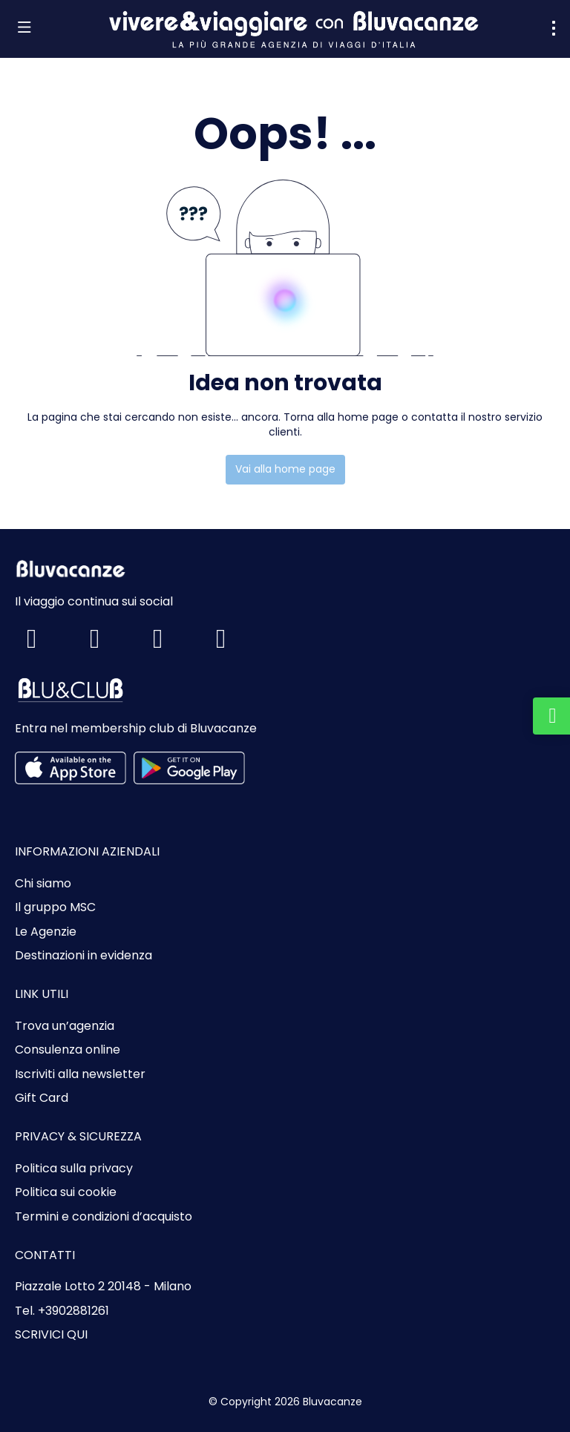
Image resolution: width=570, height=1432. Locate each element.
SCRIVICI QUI (51, 1335)
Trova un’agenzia (64, 1026)
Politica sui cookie (66, 1192)
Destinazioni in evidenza (83, 955)
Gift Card (41, 1098)
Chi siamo (43, 884)
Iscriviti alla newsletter (80, 1074)
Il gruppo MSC (55, 907)
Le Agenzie (45, 932)
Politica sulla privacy (74, 1168)
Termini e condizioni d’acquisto (103, 1217)
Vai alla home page (285, 469)
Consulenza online (67, 1050)
